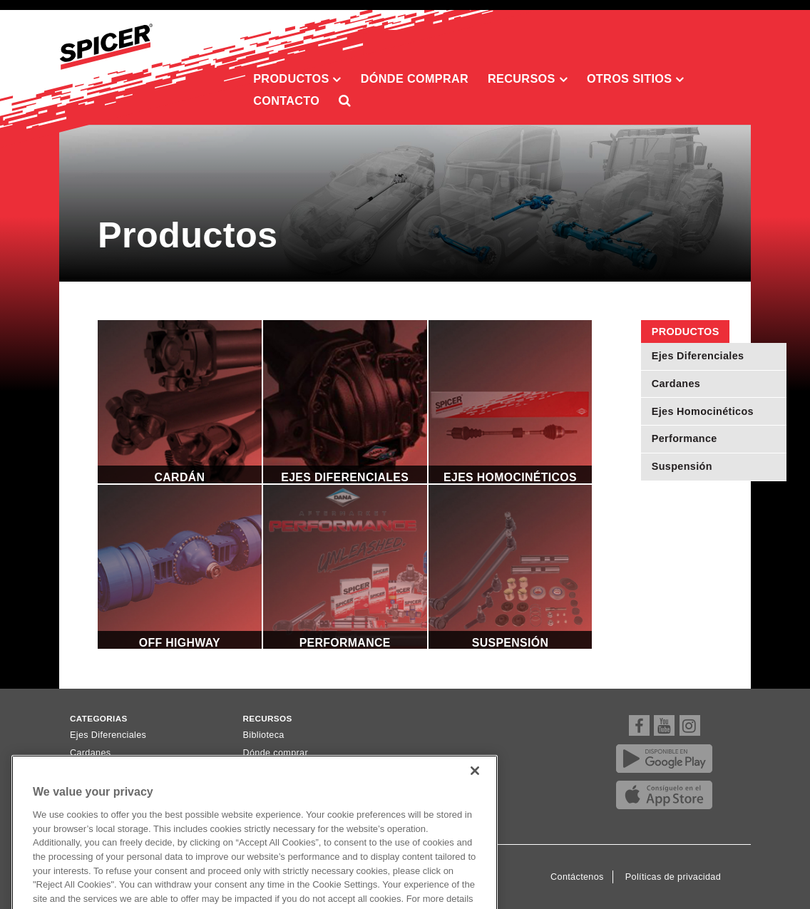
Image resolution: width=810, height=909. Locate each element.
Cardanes (676, 383)
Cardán (180, 402)
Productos (297, 79)
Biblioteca (263, 735)
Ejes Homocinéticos (703, 411)
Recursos (528, 79)
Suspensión (682, 466)
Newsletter (265, 771)
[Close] (475, 797)
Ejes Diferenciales (698, 355)
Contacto (286, 100)
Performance (684, 438)
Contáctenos (577, 877)
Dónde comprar (414, 78)
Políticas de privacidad (673, 877)
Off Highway (180, 567)
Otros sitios (636, 79)
